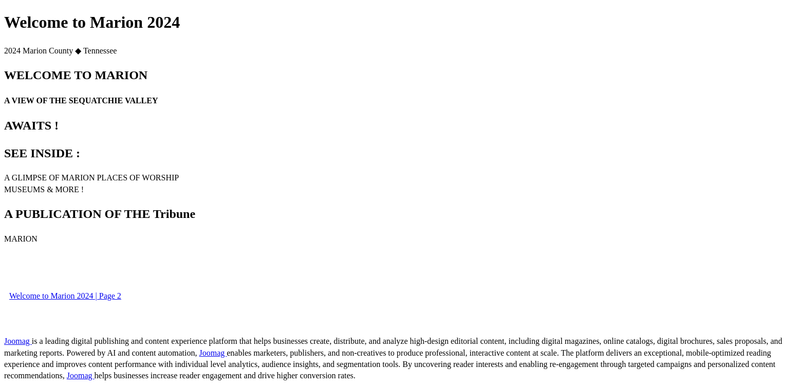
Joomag (18, 341)
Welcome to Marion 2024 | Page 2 (65, 295)
